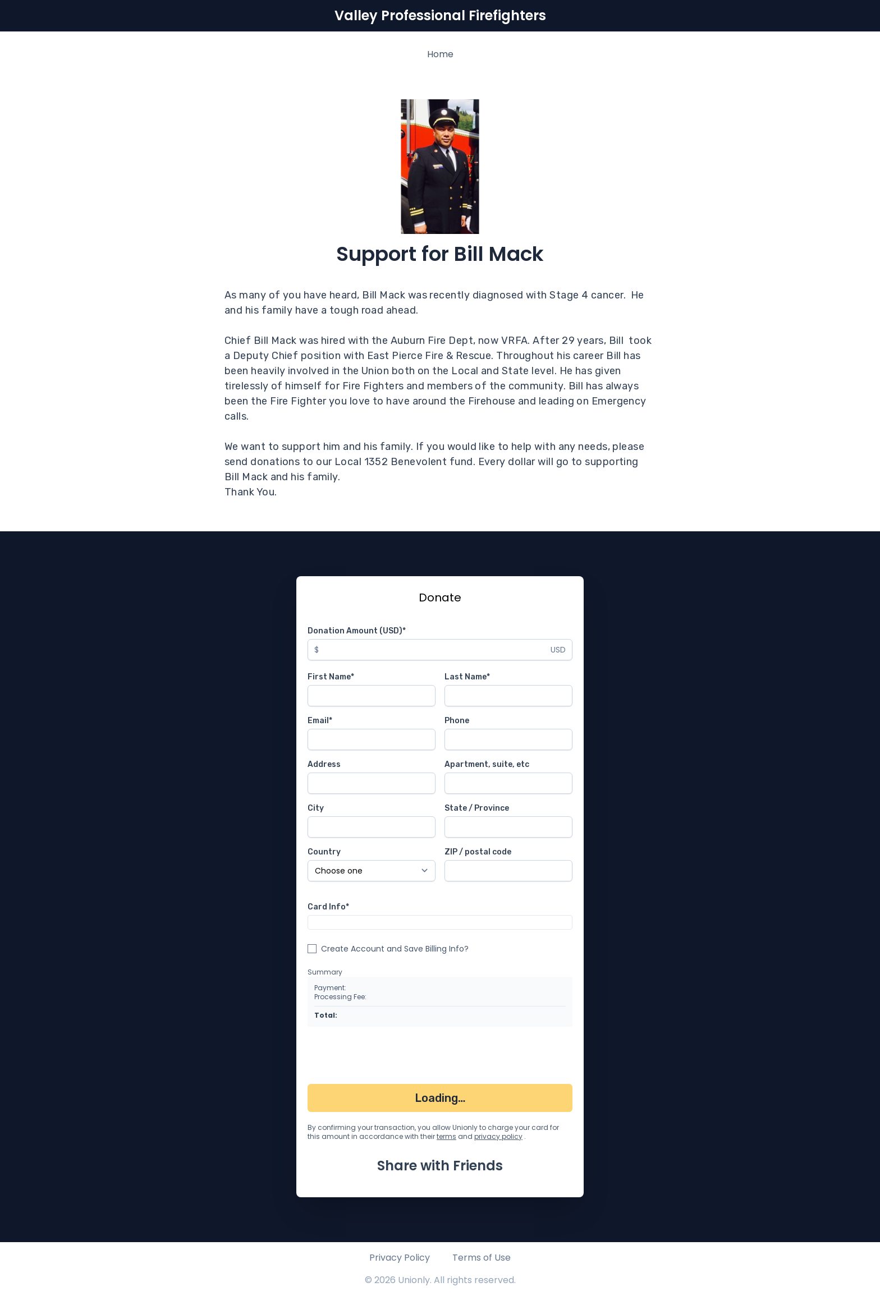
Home (440, 54)
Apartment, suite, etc (486, 764)
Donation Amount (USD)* (357, 631)
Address (324, 764)
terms (446, 1136)
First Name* (331, 677)
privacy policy (498, 1136)
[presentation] (393, 1057)
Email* (320, 720)
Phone (456, 720)
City (316, 808)
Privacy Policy (399, 1257)
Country (324, 852)
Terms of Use (481, 1257)
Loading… (440, 1098)
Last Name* (467, 677)
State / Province (476, 808)
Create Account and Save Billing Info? (395, 948)
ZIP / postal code (477, 852)
